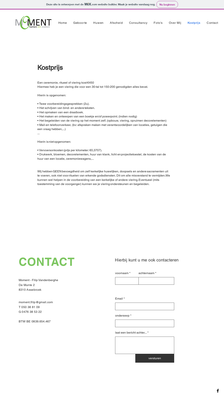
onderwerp (122, 315)
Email (119, 298)
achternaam (146, 273)
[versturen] (154, 358)
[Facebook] (217, 390)
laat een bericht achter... (131, 332)
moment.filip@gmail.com (36, 302)
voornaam (122, 273)
